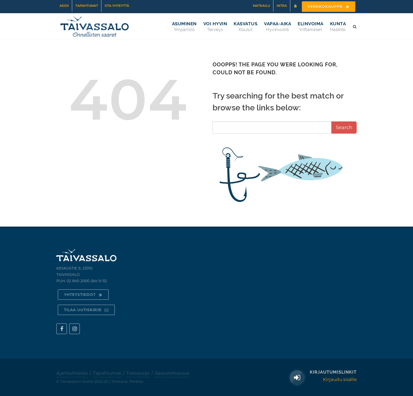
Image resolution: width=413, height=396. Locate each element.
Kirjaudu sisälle (340, 379)
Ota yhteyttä (117, 6)
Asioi (64, 6)
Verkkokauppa (329, 6)
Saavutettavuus (172, 373)
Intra (282, 6)
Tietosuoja (138, 373)
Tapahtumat (86, 6)
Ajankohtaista (72, 373)
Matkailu (261, 6)
